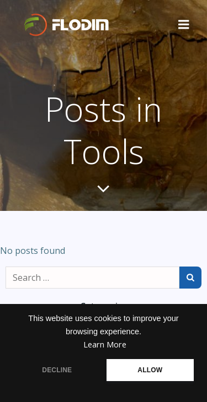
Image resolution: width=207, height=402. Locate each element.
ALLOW (149, 370)
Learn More (104, 344)
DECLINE (57, 370)
